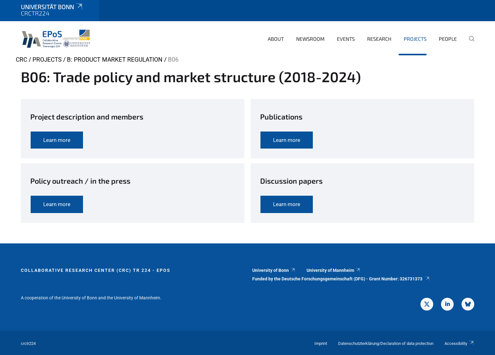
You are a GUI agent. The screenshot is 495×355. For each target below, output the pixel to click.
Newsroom (310, 39)
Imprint (320, 343)
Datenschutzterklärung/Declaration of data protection (385, 343)
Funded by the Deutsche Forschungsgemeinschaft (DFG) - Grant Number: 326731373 (341, 278)
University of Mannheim (334, 270)
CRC (21, 59)
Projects (415, 39)
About (276, 39)
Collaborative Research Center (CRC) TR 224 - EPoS (95, 270)
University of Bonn (273, 270)
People (448, 39)
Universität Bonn (52, 6)
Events (346, 39)
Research (379, 39)
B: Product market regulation (115, 59)
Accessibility (459, 343)
